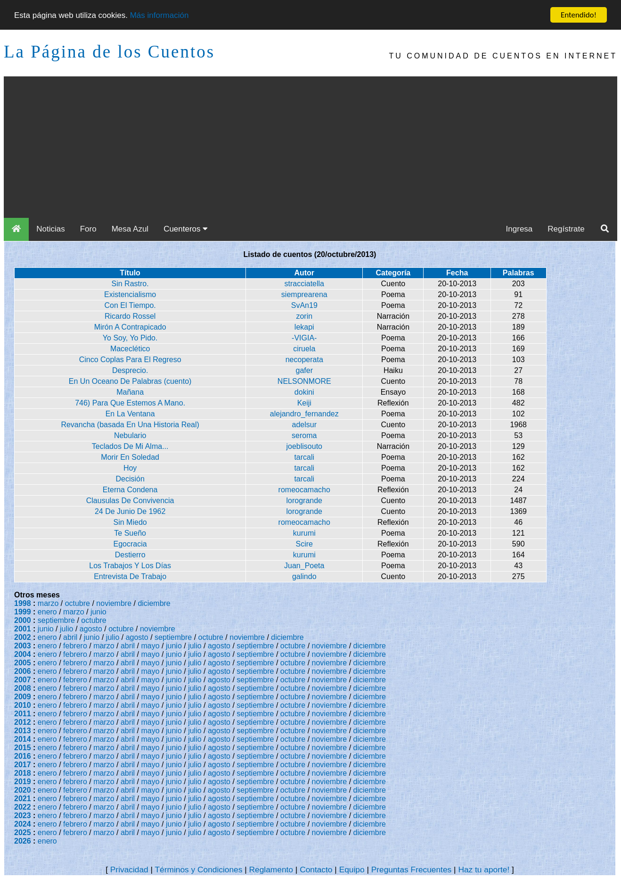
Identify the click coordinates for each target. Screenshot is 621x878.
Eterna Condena (130, 490)
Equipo (352, 869)
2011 (22, 714)
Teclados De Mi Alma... (130, 446)
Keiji (304, 403)
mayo (150, 646)
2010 (22, 705)
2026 (22, 841)
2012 (22, 722)
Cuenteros (185, 228)
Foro (88, 228)
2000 (22, 620)
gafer (304, 370)
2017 (22, 765)
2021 (22, 799)
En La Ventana (130, 414)
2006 (22, 671)
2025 (22, 832)
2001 (22, 629)
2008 (22, 688)
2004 (22, 654)
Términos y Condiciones (199, 869)
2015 (22, 748)
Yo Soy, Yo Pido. (130, 338)
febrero (75, 646)
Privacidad (129, 869)
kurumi (304, 533)
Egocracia (130, 544)
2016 (22, 756)
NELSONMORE (304, 381)
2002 (22, 637)
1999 (22, 612)
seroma (304, 435)
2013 (22, 731)
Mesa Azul (130, 228)
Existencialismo (130, 294)
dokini (304, 392)
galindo (304, 576)
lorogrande (304, 501)
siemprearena (304, 294)
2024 (22, 824)
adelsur (304, 425)
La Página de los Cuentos (109, 51)
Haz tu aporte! (483, 869)
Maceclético (130, 349)
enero (47, 612)
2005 (22, 663)
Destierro (130, 555)
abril (70, 637)
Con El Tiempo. (129, 305)
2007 (22, 680)
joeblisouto (304, 446)
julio (66, 629)
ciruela (304, 349)
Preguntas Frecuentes (411, 869)
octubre (77, 603)
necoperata (304, 360)
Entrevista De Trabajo (130, 576)
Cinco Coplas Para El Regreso (130, 360)
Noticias (50, 228)
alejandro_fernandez (304, 414)
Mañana (130, 392)
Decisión (129, 479)
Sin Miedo (130, 522)
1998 (22, 603)
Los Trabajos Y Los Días (130, 566)
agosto (91, 629)
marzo (48, 603)
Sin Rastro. (130, 284)
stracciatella (304, 284)
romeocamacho (304, 490)
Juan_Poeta (304, 566)
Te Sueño (130, 533)
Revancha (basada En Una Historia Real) (130, 425)
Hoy (130, 468)
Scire (304, 544)
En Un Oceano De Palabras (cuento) (130, 381)
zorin (304, 316)
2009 (22, 697)
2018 (22, 773)
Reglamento (271, 869)
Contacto (316, 869)
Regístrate (565, 228)
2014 (22, 739)
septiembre (56, 620)
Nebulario (130, 435)
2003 (22, 646)
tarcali (304, 457)
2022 (22, 807)
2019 (22, 782)
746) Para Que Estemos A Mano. (130, 403)
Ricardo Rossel (130, 316)
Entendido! (578, 15)
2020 (22, 790)
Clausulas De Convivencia (130, 501)
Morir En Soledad (130, 457)
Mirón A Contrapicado (130, 327)
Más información (159, 14)
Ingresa (519, 228)
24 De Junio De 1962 (130, 511)
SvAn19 (304, 305)
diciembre (154, 603)
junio (98, 612)
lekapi (304, 327)
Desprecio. (130, 370)
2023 (22, 816)
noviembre (113, 603)
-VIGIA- (304, 338)
